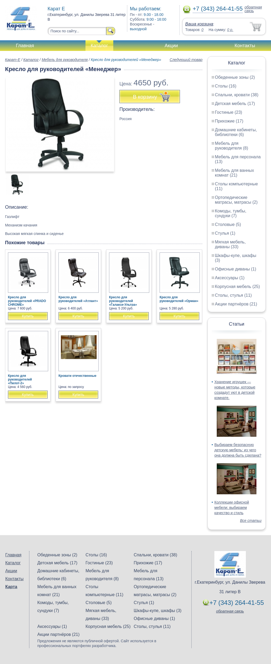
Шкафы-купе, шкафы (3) (157, 610)
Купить (28, 316)
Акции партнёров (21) (236, 304)
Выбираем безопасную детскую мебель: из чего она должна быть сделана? (237, 450)
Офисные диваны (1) (235, 269)
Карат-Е (12, 60)
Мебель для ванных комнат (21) (234, 172)
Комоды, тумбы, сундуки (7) (230, 213)
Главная (25, 45)
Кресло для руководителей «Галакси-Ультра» (123, 301)
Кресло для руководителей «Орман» (179, 299)
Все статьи (250, 520)
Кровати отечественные (77, 376)
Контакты (244, 45)
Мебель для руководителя (65, 60)
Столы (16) (225, 86)
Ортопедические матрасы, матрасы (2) (236, 199)
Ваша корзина (199, 24)
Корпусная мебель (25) (237, 286)
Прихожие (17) (229, 121)
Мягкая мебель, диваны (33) (230, 244)
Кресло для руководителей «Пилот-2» (20, 379)
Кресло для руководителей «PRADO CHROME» (27, 301)
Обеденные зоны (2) (235, 77)
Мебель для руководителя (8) (231, 145)
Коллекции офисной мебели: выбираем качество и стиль (231, 507)
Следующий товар (186, 60)
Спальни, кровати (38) (236, 95)
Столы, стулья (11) (233, 295)
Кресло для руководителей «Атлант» (78, 299)
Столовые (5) (228, 224)
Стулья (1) (225, 233)
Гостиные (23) (228, 112)
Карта (11, 586)
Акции (171, 45)
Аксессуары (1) (230, 278)
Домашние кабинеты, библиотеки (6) (236, 132)
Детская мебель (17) (235, 103)
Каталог (99, 45)
